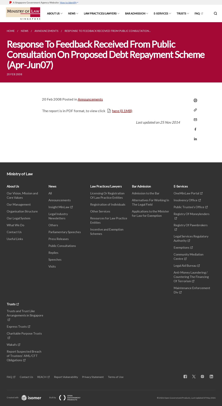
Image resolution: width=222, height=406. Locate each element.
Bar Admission (135, 13)
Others (53, 225)
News (71, 13)
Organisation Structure (22, 211)
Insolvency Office (185, 200)
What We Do (15, 225)
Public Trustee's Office (189, 207)
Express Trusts (17, 326)
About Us (53, 13)
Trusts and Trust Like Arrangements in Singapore (25, 313)
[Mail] (194, 117)
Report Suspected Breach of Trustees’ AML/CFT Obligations (24, 356)
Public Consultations (62, 246)
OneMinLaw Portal (186, 193)
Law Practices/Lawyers (100, 13)
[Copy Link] (194, 110)
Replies (53, 252)
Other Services (100, 211)
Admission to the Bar (146, 193)
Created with (27, 397)
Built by (67, 397)
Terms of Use (115, 376)
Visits (52, 266)
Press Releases (58, 239)
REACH (42, 376)
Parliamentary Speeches (64, 232)
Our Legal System (18, 218)
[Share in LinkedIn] (194, 136)
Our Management (19, 204)
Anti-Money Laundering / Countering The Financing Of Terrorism (191, 276)
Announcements (90, 99)
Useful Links (15, 239)
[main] (111, 92)
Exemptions (181, 247)
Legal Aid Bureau (185, 265)
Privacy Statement (93, 376)
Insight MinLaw (58, 207)
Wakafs (12, 344)
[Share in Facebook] (194, 127)
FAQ (197, 13)
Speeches (54, 259)
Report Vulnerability (66, 376)
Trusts (181, 13)
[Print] (194, 100)
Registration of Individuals (107, 204)
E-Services (161, 13)
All (50, 193)
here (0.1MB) (122, 111)
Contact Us (14, 232)
